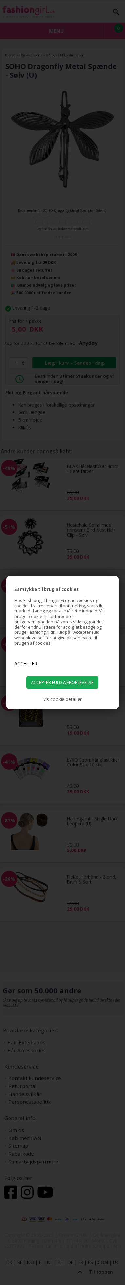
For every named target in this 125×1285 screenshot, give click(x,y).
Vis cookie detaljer (62, 699)
